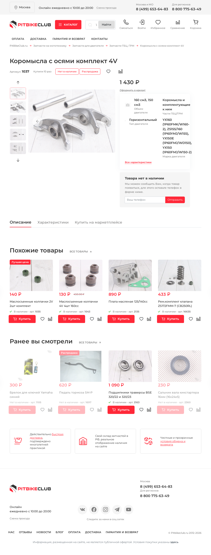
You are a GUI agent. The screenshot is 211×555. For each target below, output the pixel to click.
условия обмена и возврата (172, 441)
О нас (14, 530)
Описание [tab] (20, 220)
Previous (18, 81)
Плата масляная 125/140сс (128, 300)
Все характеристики (138, 160)
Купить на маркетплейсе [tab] (98, 220)
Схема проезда (106, 7)
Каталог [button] (68, 24)
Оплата (18, 38)
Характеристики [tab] (53, 220)
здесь (174, 545)
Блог (64, 530)
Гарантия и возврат (69, 38)
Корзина (195, 24)
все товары (79, 250)
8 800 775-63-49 (186, 9)
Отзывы (29, 530)
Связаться (126, 24)
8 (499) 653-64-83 (152, 9)
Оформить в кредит (132, 88)
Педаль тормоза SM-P (76, 391)
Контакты (99, 38)
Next (18, 158)
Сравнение (177, 24)
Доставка (38, 38)
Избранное (158, 24)
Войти (142, 24)
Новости (48, 530)
